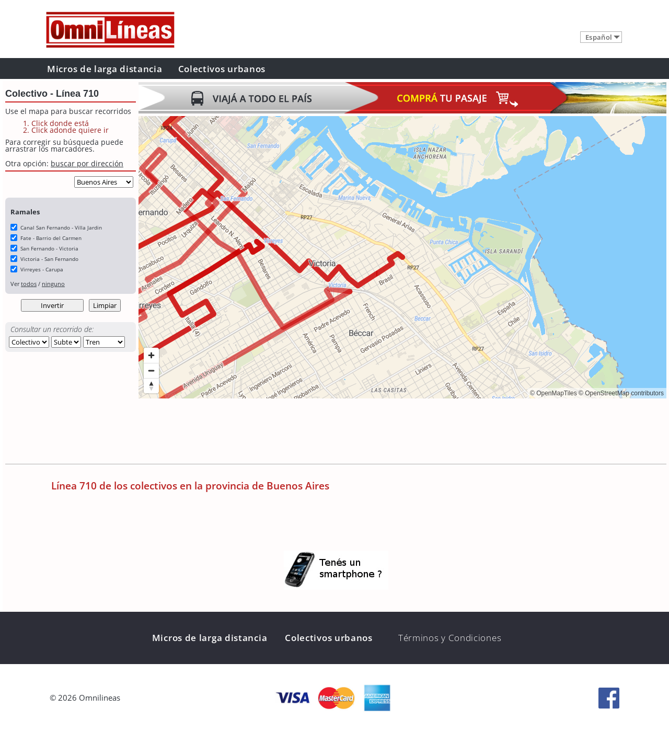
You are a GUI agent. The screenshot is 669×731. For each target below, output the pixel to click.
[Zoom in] (151, 355)
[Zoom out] (151, 370)
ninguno (53, 284)
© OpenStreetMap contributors (621, 393)
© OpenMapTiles (553, 393)
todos (29, 284)
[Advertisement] (329, 432)
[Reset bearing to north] (151, 385)
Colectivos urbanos (222, 69)
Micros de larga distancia (105, 69)
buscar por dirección (87, 163)
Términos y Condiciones (449, 638)
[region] (402, 257)
